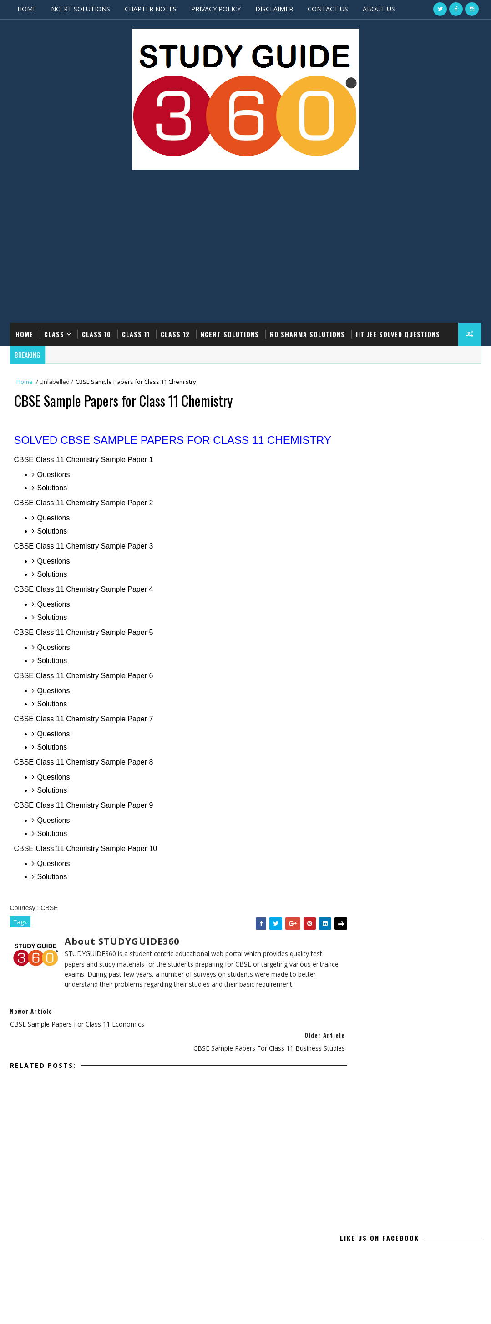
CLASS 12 (175, 333)
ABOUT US (379, 9)
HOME (26, 9)
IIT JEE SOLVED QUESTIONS (398, 333)
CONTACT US (328, 9)
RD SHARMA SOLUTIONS (307, 333)
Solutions (53, 503)
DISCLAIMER (274, 9)
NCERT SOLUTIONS (80, 9)
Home (24, 333)
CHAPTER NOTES (151, 9)
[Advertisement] (245, 249)
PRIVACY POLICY (216, 9)
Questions (54, 489)
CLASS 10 (96, 333)
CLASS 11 (136, 333)
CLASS (54, 333)
